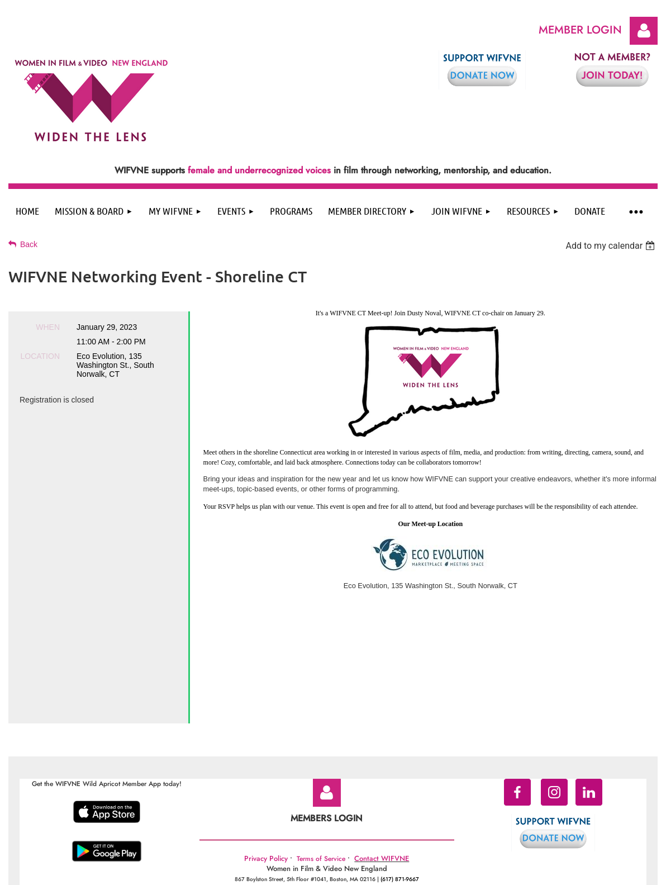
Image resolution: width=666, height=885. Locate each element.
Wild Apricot (567, 871)
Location (40, 356)
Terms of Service (321, 789)
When (48, 327)
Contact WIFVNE (381, 788)
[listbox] (611, 246)
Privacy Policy (266, 788)
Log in (644, 31)
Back (28, 244)
